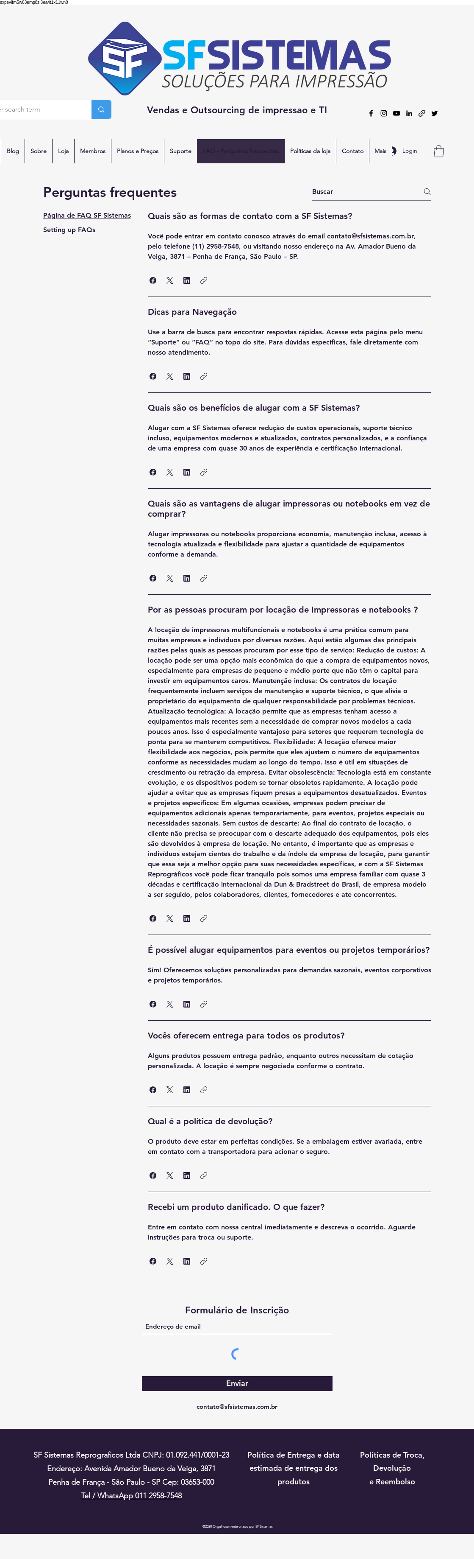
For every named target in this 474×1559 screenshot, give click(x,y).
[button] (439, 151)
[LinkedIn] (409, 113)
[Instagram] (384, 113)
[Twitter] (434, 113)
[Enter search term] (101, 109)
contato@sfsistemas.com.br (237, 1406)
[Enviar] (237, 1383)
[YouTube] (396, 113)
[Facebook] (371, 113)
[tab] (87, 215)
